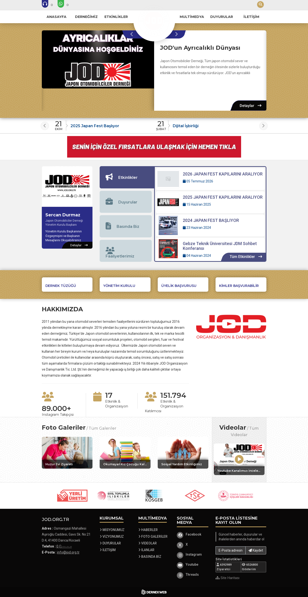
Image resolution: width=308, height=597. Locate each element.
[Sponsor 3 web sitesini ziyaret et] (154, 496)
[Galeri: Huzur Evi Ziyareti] (67, 453)
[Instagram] (192, 554)
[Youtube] (192, 564)
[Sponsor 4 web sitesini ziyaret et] (195, 496)
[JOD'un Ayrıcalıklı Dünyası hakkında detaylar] (98, 59)
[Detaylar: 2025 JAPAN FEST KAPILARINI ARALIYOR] (210, 202)
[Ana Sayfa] (154, 20)
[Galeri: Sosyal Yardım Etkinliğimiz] (183, 453)
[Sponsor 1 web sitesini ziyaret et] (72, 496)
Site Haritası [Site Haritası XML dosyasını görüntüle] (227, 578)
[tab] (127, 177)
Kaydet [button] (256, 550)
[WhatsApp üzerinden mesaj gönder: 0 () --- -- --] (66, 5)
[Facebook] (192, 534)
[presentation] (133, 34)
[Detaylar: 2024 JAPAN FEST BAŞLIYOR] (210, 225)
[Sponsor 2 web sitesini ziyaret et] (113, 496)
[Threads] (192, 574)
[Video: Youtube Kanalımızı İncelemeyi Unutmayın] (239, 459)
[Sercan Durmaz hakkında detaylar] (79, 245)
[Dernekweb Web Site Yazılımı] (154, 592)
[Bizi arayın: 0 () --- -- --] (50, 5)
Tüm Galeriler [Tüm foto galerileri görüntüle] (102, 428)
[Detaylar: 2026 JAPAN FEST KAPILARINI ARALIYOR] (210, 179)
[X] (192, 544)
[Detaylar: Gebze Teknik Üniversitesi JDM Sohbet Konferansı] (210, 250)
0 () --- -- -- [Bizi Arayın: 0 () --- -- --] (64, 546)
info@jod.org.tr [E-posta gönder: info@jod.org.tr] (68, 552)
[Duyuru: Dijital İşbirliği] (205, 124)
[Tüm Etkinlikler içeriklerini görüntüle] (246, 257)
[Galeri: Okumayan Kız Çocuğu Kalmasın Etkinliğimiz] (125, 453)
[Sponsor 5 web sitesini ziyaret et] (235, 496)
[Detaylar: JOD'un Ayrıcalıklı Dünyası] (250, 105)
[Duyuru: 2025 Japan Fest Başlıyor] (103, 124)
